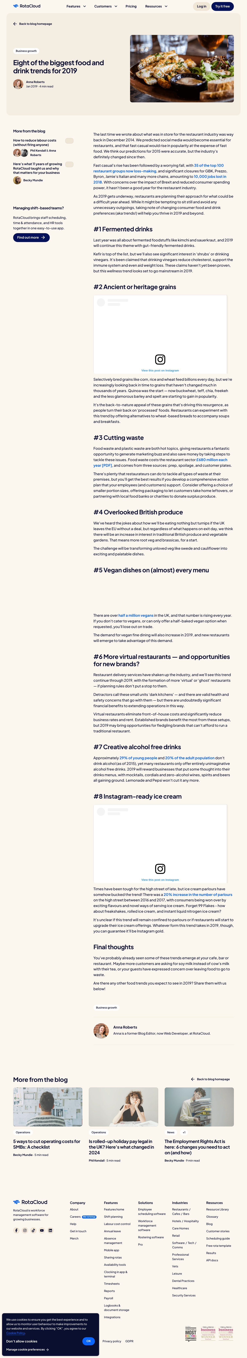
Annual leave (112, 1231)
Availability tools (115, 1265)
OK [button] (88, 1341)
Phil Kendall (97, 1160)
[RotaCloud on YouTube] (42, 1230)
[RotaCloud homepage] (26, 6)
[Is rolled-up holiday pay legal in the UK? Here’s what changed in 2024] (123, 1106)
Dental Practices (183, 1281)
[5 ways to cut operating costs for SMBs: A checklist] (47, 1106)
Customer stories (218, 1231)
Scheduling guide (218, 1238)
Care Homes (180, 1228)
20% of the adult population (190, 757)
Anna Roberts (35, 82)
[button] (76, 6)
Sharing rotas (113, 1257)
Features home (114, 1209)
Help (73, 1224)
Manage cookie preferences (27, 1350)
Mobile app (111, 1250)
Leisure (177, 1273)
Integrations (112, 1317)
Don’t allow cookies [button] (21, 1341)
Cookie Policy (15, 1333)
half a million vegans (136, 615)
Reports (109, 1291)
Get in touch (78, 1231)
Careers (75, 1217)
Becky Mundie (23, 1155)
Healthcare (179, 1288)
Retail (176, 1235)
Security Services (184, 1295)
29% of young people (138, 757)
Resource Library (217, 1209)
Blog (209, 1224)
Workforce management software (147, 1225)
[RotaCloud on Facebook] (16, 1230)
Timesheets (112, 1284)
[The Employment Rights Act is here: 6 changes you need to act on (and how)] (199, 1106)
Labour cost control (117, 1224)
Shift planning (113, 1217)
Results (211, 1253)
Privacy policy (112, 1341)
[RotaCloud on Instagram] (25, 1230)
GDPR (129, 1341)
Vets (175, 1266)
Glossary (212, 1217)
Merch (74, 1238)
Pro (140, 1244)
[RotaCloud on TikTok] (33, 1230)
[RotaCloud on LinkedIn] (50, 1230)
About (74, 1209)
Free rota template (218, 1246)
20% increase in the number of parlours (197, 894)
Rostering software (151, 1237)
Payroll (108, 1298)
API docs (212, 1260)
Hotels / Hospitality (185, 1221)
